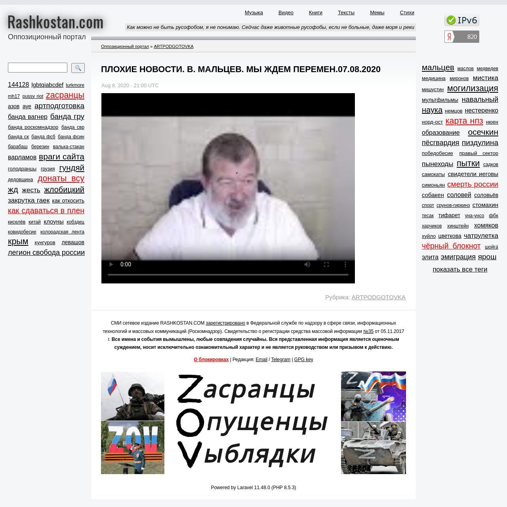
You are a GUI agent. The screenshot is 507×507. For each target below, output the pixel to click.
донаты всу (61, 178)
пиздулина (480, 142)
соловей (459, 194)
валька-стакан (68, 146)
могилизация (472, 88)
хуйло (429, 236)
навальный (480, 99)
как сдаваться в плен (46, 210)
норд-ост (432, 122)
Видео (286, 12)
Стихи (407, 12)
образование (441, 132)
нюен (492, 122)
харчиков (432, 226)
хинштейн (458, 226)
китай (35, 222)
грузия (48, 169)
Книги (315, 12)
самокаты (433, 174)
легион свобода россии (46, 252)
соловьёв (486, 195)
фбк (493, 215)
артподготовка (59, 105)
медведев (487, 68)
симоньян (433, 185)
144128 (18, 84)
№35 (368, 331)
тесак (428, 215)
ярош (487, 257)
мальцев (438, 67)
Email (262, 359)
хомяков (486, 225)
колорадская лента (62, 232)
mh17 (14, 96)
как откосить (68, 200)
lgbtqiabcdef (47, 84)
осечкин (483, 131)
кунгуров (45, 242)
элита (430, 257)
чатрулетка (481, 235)
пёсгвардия (440, 143)
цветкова (449, 236)
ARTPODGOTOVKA (173, 46)
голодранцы (22, 169)
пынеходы (437, 164)
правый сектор (478, 153)
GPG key (303, 359)
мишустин (433, 89)
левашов (73, 242)
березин (40, 146)
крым (18, 241)
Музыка (254, 12)
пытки (468, 163)
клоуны (53, 221)
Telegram (281, 359)
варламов (22, 157)
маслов (465, 68)
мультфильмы (440, 100)
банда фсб (43, 137)
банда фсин (71, 137)
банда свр (72, 127)
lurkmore (75, 85)
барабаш (18, 146)
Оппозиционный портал (125, 46)
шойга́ (491, 247)
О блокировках (211, 359)
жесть (31, 190)
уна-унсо (474, 215)
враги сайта (61, 156)
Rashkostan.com (56, 21)
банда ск (18, 137)
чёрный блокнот (451, 245)
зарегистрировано (226, 323)
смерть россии (472, 184)
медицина (434, 78)
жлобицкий (64, 189)
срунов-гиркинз (453, 205)
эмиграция (458, 257)
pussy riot (33, 96)
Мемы (377, 12)
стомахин (485, 204)
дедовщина (20, 179)
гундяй (71, 167)
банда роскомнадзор (33, 127)
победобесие (437, 153)
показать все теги (460, 269)
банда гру (67, 116)
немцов (454, 111)
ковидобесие (22, 232)
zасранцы (65, 95)
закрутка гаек (29, 200)
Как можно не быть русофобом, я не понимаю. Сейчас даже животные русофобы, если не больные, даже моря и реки (270, 27)
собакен (433, 194)
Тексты (346, 12)
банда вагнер (28, 116)
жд (13, 189)
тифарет (449, 215)
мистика (485, 78)
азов (13, 106)
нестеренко (482, 110)
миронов (459, 78)
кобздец (75, 222)
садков (490, 164)
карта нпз (464, 121)
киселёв (16, 222)
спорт (428, 205)
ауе (27, 106)
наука (432, 109)
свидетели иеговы (473, 173)
